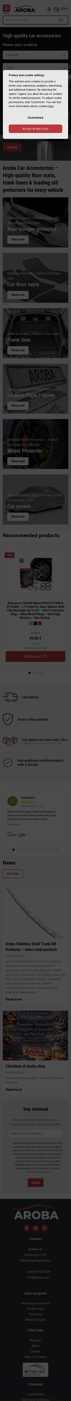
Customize (36, 117)
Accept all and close (36, 128)
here (51, 106)
